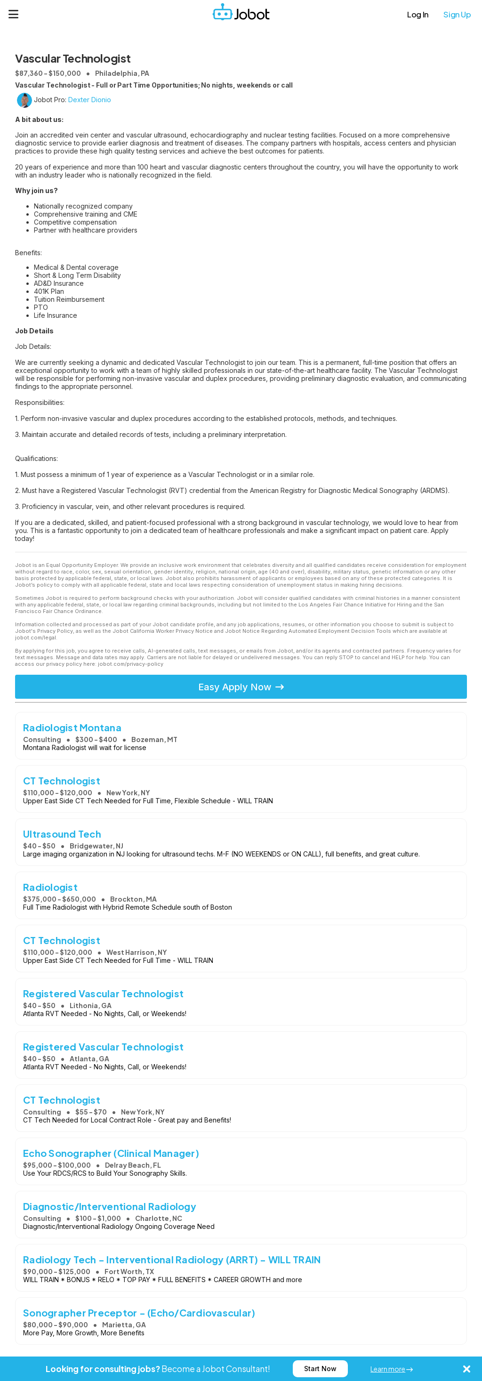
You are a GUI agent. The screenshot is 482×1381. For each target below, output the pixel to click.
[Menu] (14, 14)
